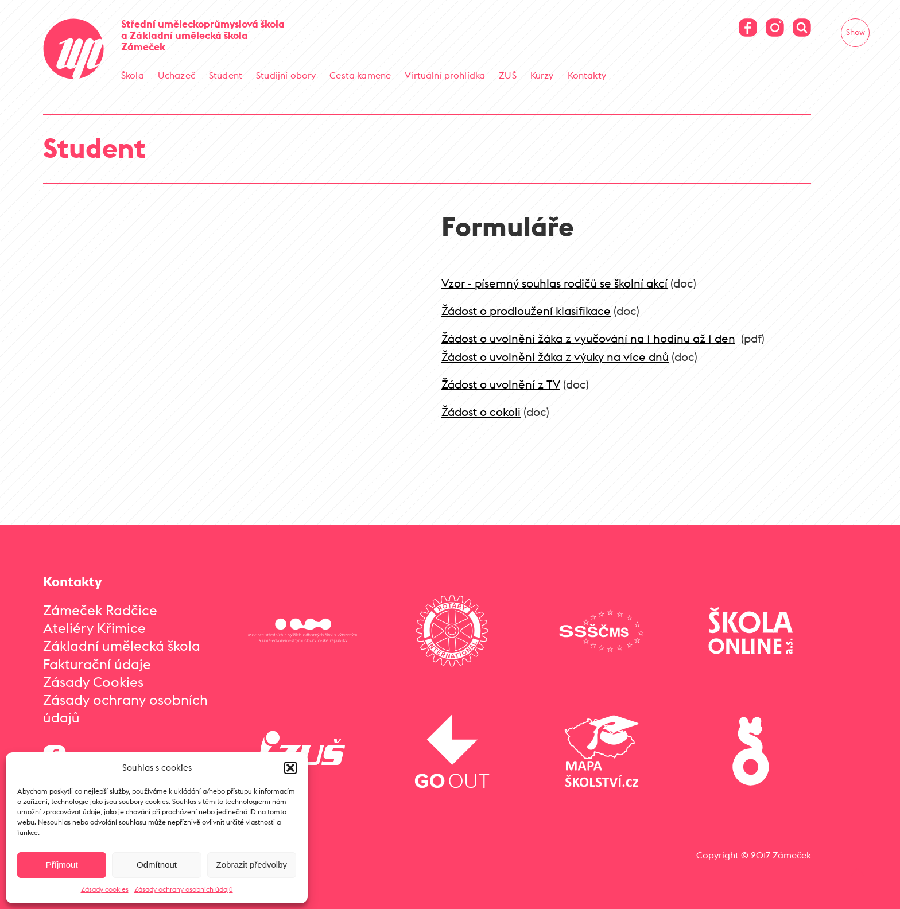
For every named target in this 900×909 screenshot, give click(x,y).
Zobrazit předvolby (251, 864)
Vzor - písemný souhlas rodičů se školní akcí (554, 283)
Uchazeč (176, 75)
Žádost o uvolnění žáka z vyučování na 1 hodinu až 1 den (588, 338)
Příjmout (62, 864)
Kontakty (587, 75)
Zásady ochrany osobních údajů (183, 889)
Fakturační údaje (97, 664)
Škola (132, 75)
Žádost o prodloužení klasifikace (526, 311)
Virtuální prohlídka (445, 75)
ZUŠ (507, 75)
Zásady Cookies (93, 681)
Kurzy (542, 75)
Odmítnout (157, 864)
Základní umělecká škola (121, 645)
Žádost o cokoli (481, 412)
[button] (290, 768)
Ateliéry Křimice (94, 627)
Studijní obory (286, 75)
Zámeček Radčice (100, 610)
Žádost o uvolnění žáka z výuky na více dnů (555, 356)
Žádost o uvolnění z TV (500, 384)
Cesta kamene (360, 75)
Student (225, 75)
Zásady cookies (105, 889)
